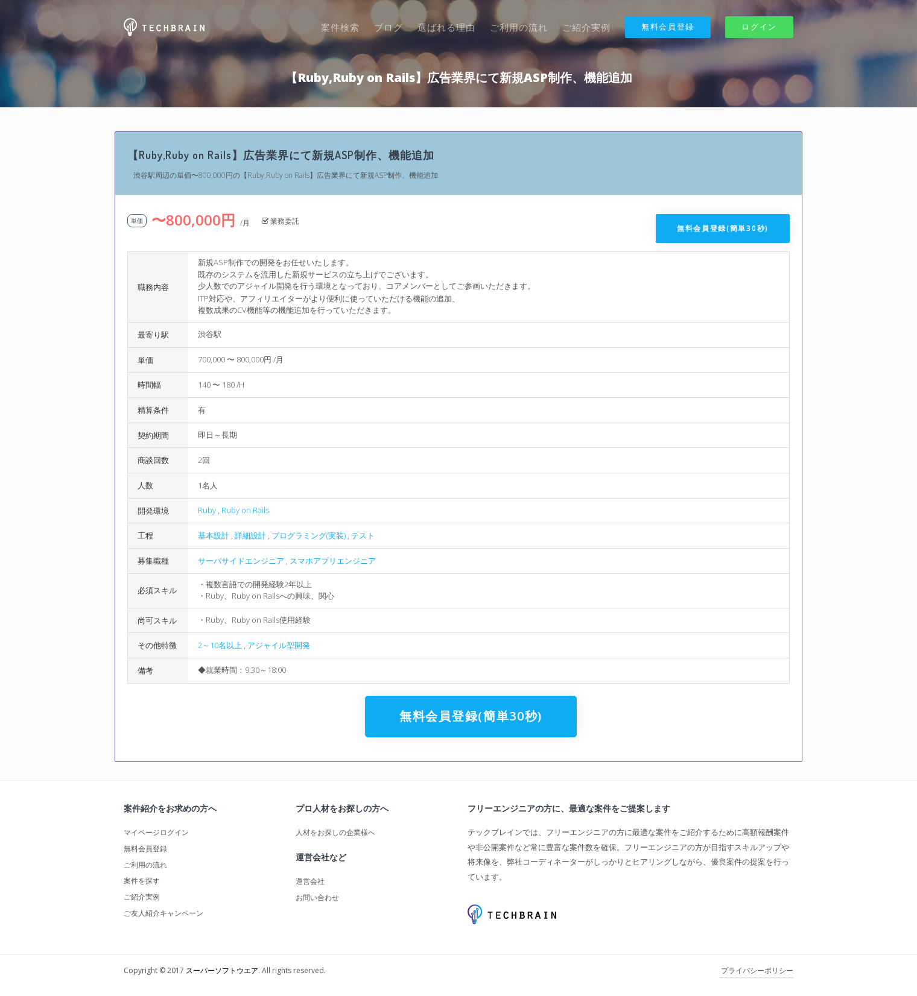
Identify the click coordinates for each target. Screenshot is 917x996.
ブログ (388, 27)
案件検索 (340, 27)
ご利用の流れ (519, 27)
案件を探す (142, 880)
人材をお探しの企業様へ (335, 832)
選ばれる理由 (446, 27)
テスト (363, 535)
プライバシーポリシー (757, 970)
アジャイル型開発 (278, 645)
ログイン (759, 26)
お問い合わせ (317, 897)
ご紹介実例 (586, 27)
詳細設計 (250, 535)
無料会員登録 (667, 26)
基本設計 (213, 535)
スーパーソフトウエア (222, 970)
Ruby (207, 510)
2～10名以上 (220, 645)
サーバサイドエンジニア (241, 560)
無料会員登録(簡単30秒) (723, 228)
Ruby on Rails (245, 510)
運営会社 (310, 881)
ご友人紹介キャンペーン (163, 913)
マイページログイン (156, 832)
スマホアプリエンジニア (333, 560)
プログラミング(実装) (308, 535)
